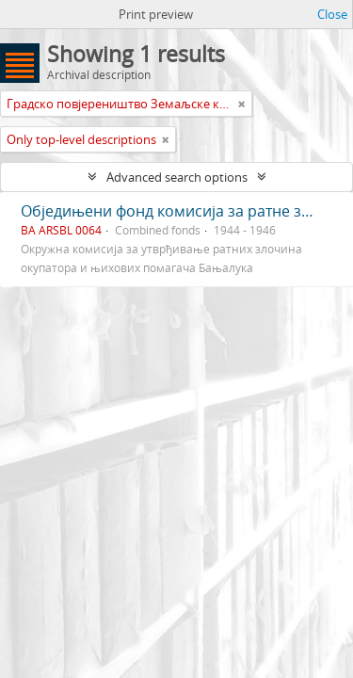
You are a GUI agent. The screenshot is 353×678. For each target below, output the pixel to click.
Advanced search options (177, 177)
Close (332, 14)
